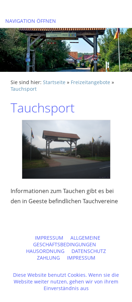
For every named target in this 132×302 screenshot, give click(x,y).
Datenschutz (88, 251)
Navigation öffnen (30, 21)
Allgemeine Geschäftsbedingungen (66, 241)
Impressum (49, 237)
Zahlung (48, 257)
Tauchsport (24, 88)
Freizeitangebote (90, 82)
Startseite (54, 82)
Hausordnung (45, 251)
